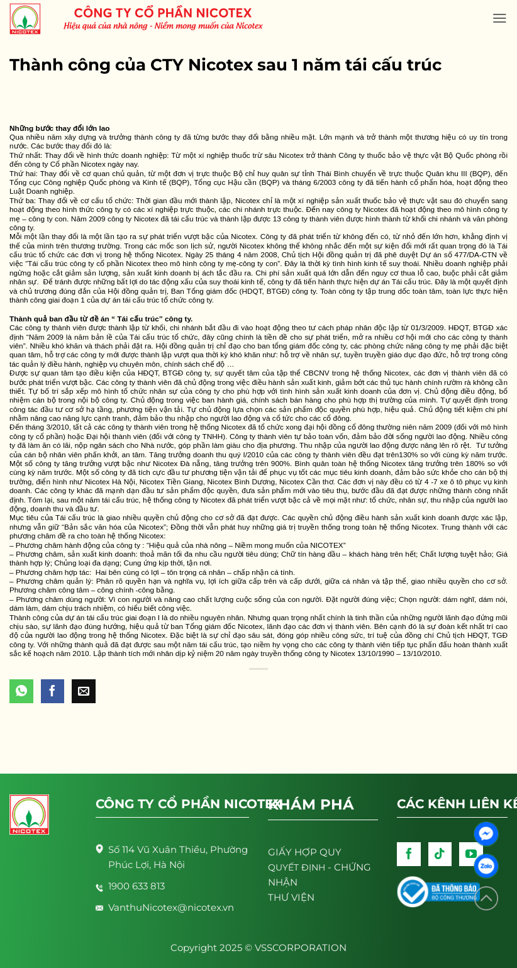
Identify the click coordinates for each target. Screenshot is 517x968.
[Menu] (500, 18)
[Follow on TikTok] (440, 854)
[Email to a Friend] (84, 691)
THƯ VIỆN (291, 897)
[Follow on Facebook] (409, 854)
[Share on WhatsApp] (21, 691)
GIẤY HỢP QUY (305, 852)
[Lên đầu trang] (486, 898)
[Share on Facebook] (53, 691)
